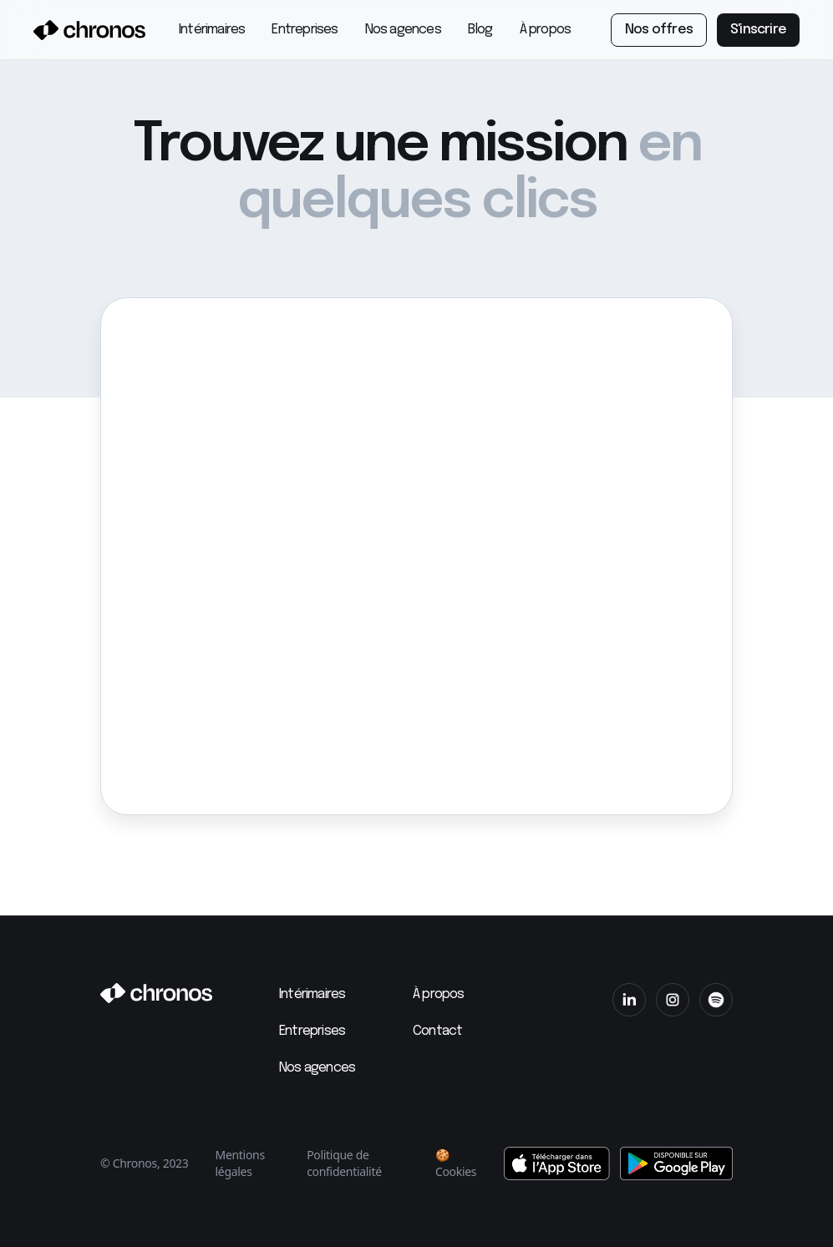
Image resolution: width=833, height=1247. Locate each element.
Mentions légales (240, 1163)
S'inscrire (758, 30)
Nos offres (659, 30)
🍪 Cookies (455, 1163)
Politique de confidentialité (344, 1163)
